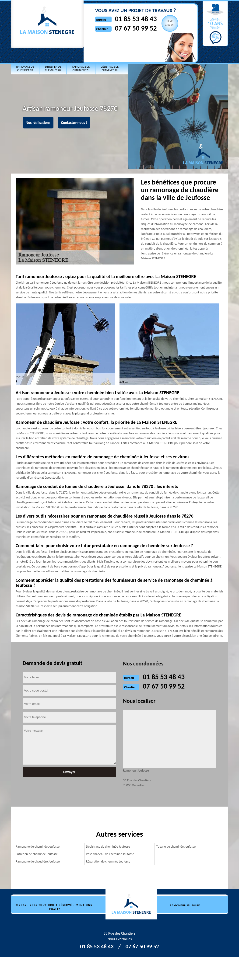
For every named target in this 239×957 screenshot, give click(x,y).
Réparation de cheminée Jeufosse (108, 861)
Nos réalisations (38, 122)
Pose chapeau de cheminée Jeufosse (110, 854)
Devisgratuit (169, 22)
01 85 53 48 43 (135, 18)
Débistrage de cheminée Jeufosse (108, 847)
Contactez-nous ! (74, 122)
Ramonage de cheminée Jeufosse (38, 847)
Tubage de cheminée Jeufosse (176, 847)
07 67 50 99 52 (135, 28)
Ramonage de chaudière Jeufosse (38, 861)
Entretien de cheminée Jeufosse (37, 854)
